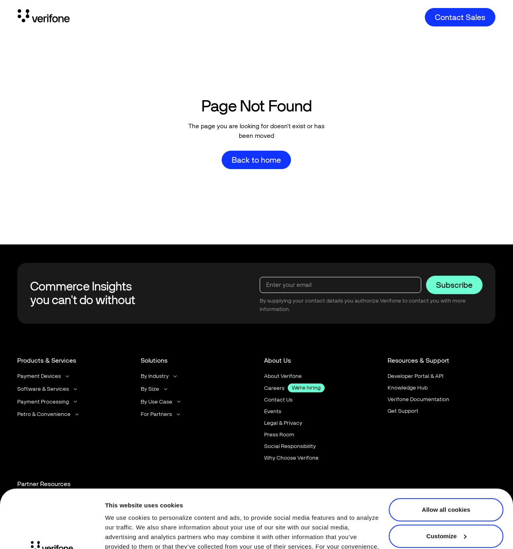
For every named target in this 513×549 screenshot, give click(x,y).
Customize (446, 481)
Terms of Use (184, 511)
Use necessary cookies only (446, 507)
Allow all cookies (446, 455)
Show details (123, 533)
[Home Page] (43, 17)
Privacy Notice (127, 511)
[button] (44, 376)
